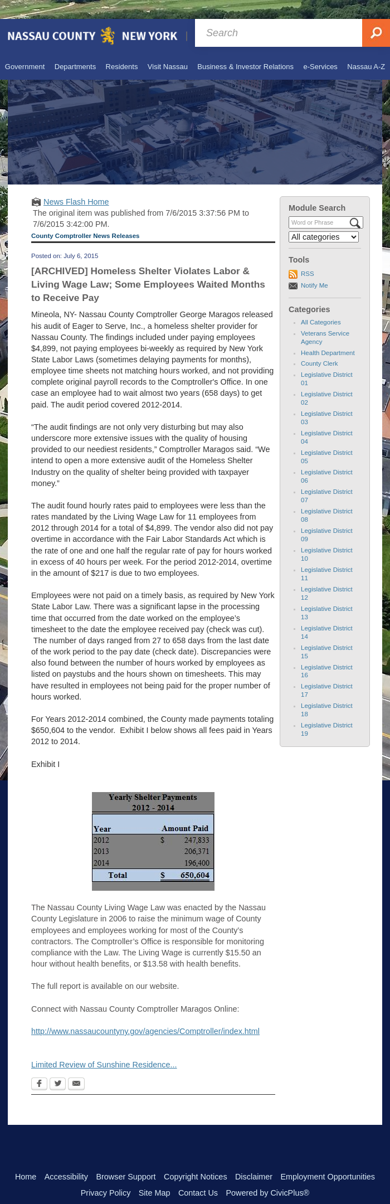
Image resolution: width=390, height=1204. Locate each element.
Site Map (154, 1173)
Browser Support (125, 1157)
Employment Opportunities (328, 1157)
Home (25, 1157)
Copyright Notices (195, 1157)
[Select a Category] (324, 218)
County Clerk (319, 344)
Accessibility (66, 1157)
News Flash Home (76, 182)
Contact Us (198, 1173)
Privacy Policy (106, 1173)
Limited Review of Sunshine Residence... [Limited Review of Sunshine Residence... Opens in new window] (104, 1045)
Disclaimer (253, 1157)
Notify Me (314, 266)
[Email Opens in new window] (76, 1066)
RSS (307, 254)
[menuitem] (23, 47)
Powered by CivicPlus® (267, 1173)
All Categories (321, 303)
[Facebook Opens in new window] (39, 1066)
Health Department (328, 334)
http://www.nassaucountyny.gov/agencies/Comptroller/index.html (145, 1012)
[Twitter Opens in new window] (58, 1066)
